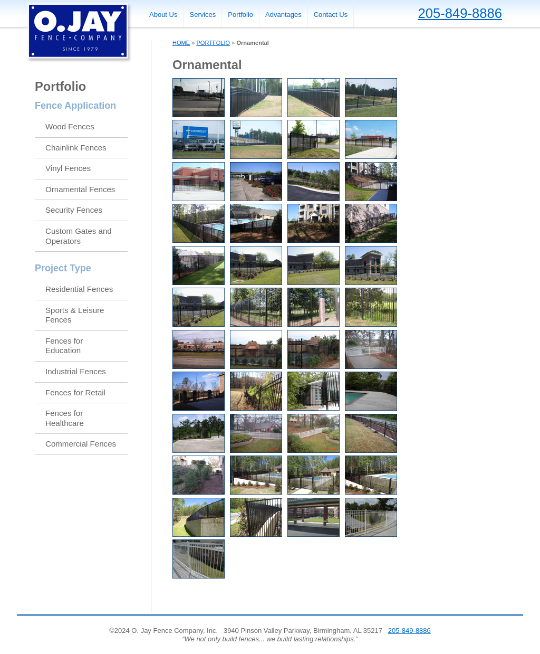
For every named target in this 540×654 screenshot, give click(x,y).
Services (202, 14)
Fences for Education (64, 345)
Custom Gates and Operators (78, 235)
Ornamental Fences (80, 189)
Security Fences (73, 209)
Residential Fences (79, 289)
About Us (163, 14)
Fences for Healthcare (64, 418)
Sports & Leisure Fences (74, 315)
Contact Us (331, 14)
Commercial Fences (80, 443)
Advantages (283, 14)
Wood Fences (69, 126)
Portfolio (240, 14)
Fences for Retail (75, 392)
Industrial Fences (75, 371)
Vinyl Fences (68, 168)
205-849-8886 (460, 13)
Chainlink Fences (76, 147)
